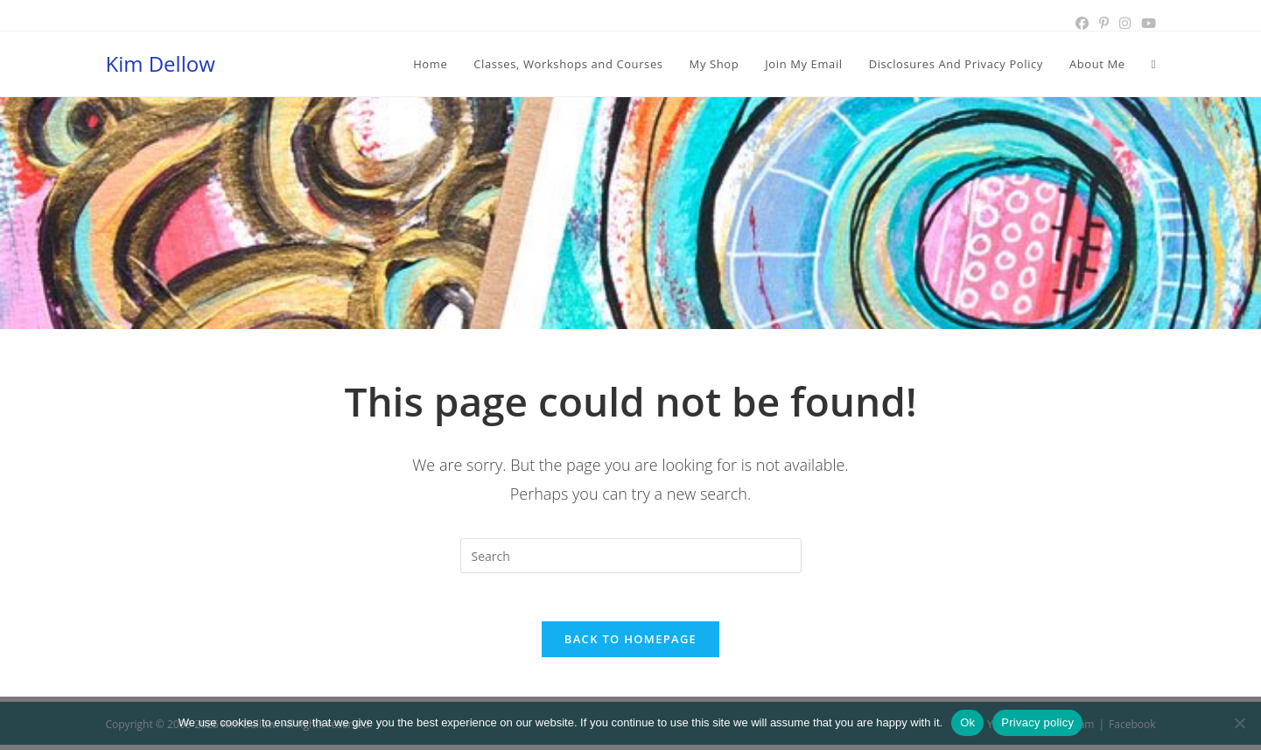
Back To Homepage (630, 644)
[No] (1239, 723)
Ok (967, 722)
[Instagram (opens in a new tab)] (1125, 23)
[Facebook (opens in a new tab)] (1082, 23)
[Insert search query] (631, 555)
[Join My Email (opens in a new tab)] (803, 64)
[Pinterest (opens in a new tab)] (1104, 23)
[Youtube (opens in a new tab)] (1146, 23)
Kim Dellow (160, 63)
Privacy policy (1037, 722)
